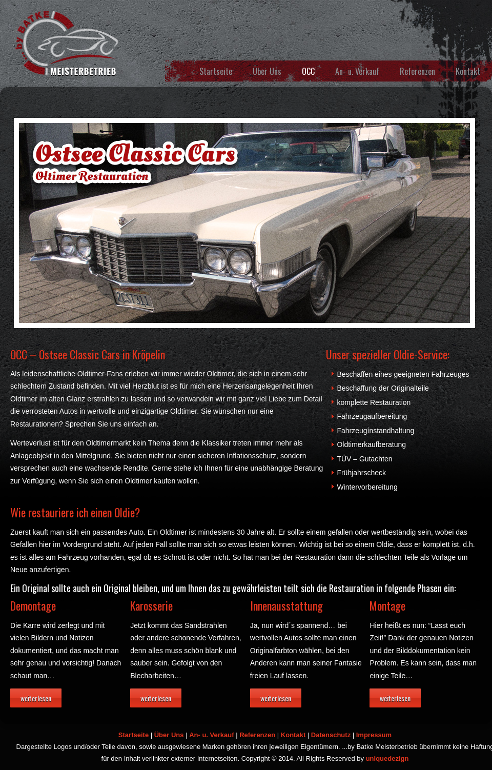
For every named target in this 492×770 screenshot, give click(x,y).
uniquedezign (387, 758)
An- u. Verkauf (357, 71)
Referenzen (417, 71)
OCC (308, 71)
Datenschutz (331, 735)
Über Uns (267, 71)
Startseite (215, 71)
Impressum (374, 735)
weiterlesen (35, 698)
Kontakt (468, 71)
